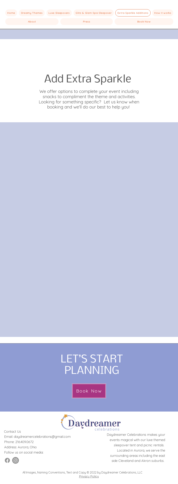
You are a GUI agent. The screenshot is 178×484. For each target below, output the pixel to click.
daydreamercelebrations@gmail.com (42, 437)
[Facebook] (7, 460)
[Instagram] (15, 460)
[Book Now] (89, 390)
